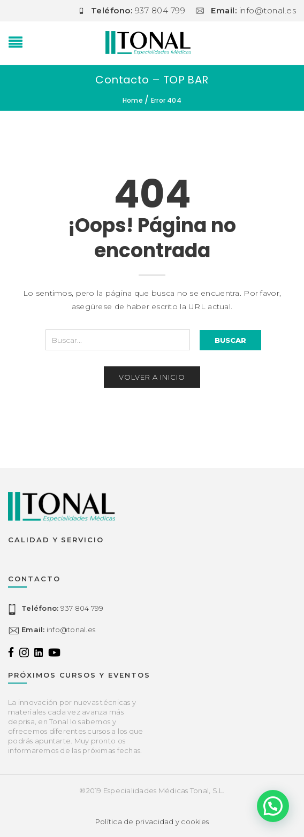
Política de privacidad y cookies (152, 821)
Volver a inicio (152, 377)
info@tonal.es (58, 630)
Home (133, 100)
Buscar (230, 340)
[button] (273, 806)
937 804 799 (62, 608)
